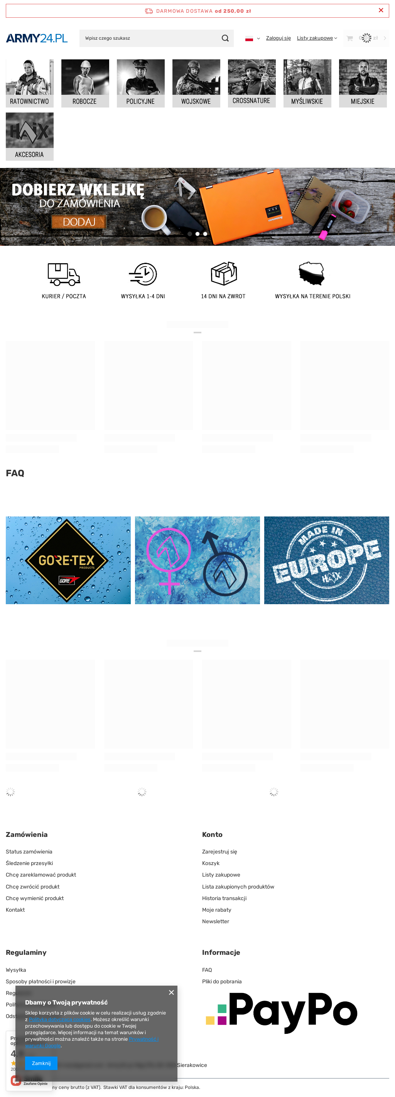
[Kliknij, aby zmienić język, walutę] (252, 38)
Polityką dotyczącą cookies (60, 1019)
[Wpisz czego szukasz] (156, 38)
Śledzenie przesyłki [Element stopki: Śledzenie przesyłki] (29, 863)
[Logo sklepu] (37, 38)
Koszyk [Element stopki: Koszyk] (210, 863)
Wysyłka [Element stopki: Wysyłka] (16, 970)
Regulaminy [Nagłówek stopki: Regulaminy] (26, 952)
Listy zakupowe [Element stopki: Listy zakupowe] (221, 875)
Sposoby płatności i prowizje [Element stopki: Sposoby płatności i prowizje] (41, 981)
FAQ (15, 473)
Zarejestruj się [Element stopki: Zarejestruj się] (219, 851)
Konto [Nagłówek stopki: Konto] (212, 834)
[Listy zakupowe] (317, 38)
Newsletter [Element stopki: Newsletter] (215, 921)
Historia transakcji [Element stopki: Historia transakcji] (224, 898)
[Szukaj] (225, 38)
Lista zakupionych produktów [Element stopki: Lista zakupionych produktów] (238, 887)
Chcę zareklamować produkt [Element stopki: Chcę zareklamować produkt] (41, 875)
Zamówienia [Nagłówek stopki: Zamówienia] (27, 834)
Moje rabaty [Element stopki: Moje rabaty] (216, 910)
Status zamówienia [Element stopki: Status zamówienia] (29, 851)
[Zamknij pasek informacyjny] (381, 10)
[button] (189, 234)
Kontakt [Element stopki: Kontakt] (15, 910)
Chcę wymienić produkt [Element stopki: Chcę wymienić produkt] (35, 898)
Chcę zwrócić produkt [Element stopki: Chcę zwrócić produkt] (32, 887)
